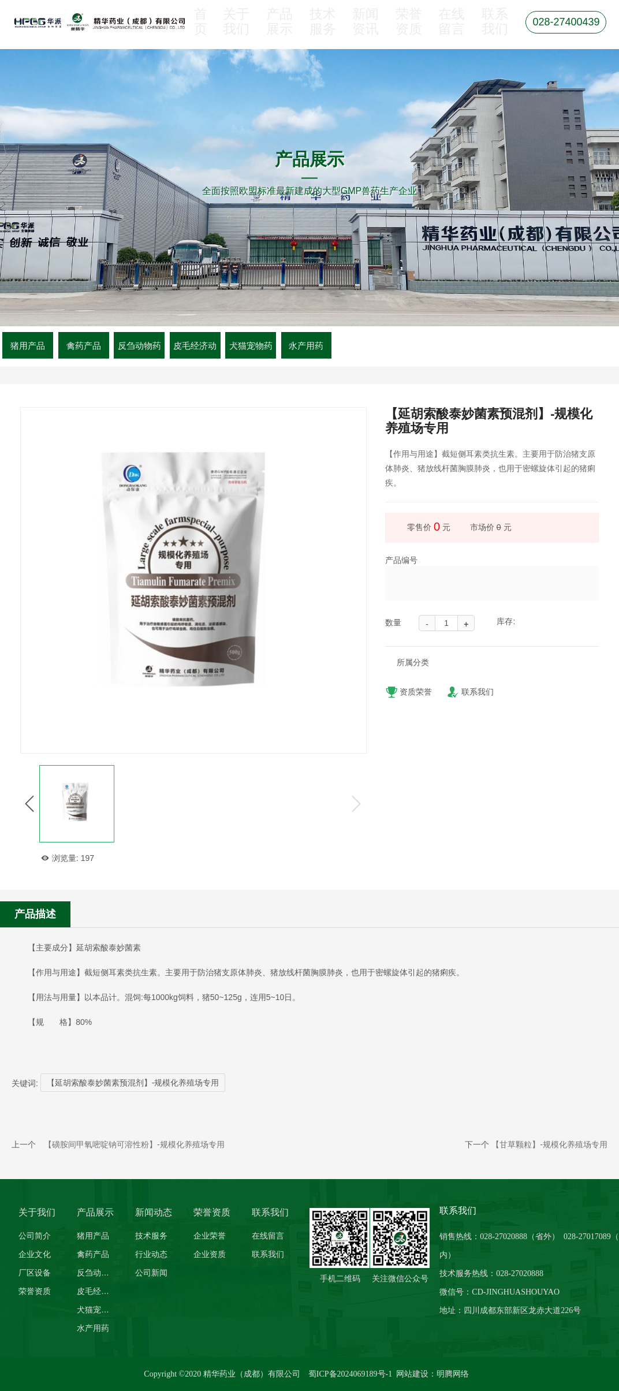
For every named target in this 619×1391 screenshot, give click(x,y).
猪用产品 (27, 345)
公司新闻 (151, 1272)
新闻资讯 (363, 30)
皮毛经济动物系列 (97, 1291)
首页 (199, 30)
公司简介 (34, 1235)
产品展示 (277, 30)
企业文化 (34, 1254)
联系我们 (492, 30)
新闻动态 (153, 1212)
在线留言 (449, 30)
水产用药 (306, 345)
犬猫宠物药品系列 (97, 1309)
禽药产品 (83, 345)
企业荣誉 (209, 1235)
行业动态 (151, 1254)
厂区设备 (34, 1272)
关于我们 (234, 30)
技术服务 (320, 30)
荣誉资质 (406, 30)
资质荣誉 (408, 693)
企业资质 (209, 1254)
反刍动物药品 (97, 1272)
